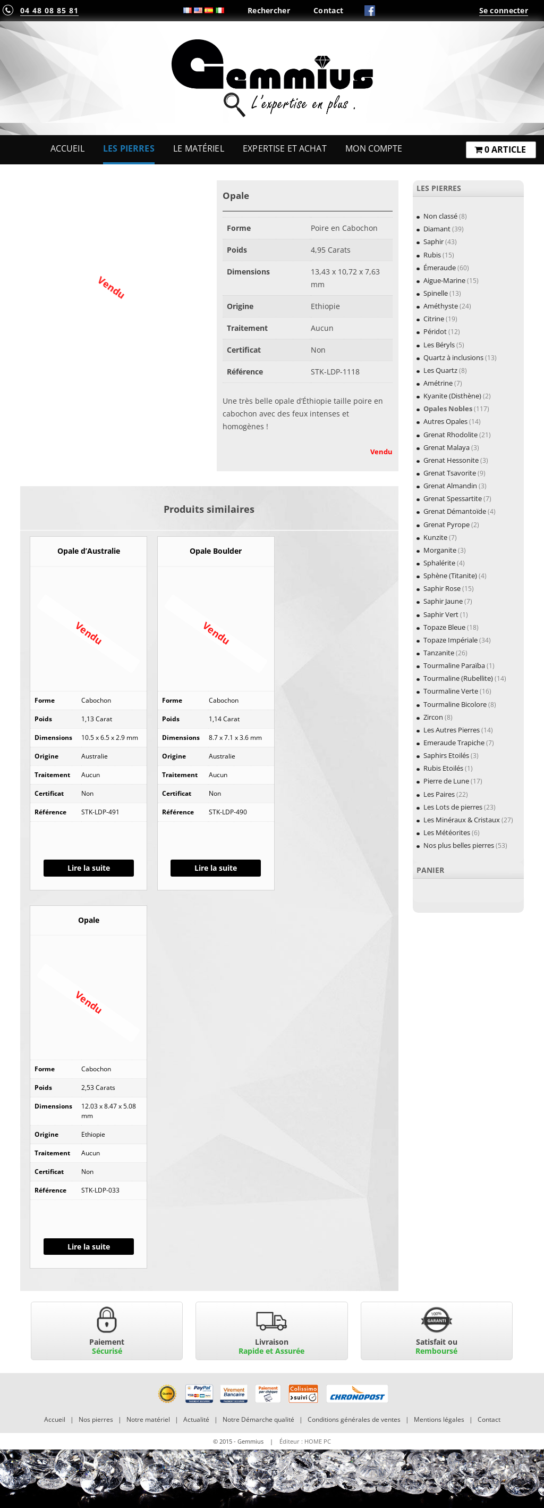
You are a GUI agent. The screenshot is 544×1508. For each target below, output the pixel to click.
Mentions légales (439, 1419)
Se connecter (503, 10)
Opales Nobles (447, 408)
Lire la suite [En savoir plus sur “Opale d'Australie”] (88, 868)
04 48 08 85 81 (49, 10)
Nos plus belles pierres (458, 845)
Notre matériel (148, 1419)
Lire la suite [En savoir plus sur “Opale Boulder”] (215, 868)
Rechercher (269, 10)
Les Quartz (440, 370)
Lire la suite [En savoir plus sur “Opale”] (88, 1247)
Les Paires (439, 794)
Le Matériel (198, 148)
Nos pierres (96, 1419)
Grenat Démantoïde (454, 511)
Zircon (433, 717)
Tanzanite (438, 652)
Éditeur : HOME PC (305, 1441)
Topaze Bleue (444, 627)
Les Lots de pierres (452, 807)
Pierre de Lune (446, 781)
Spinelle (435, 293)
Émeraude (439, 267)
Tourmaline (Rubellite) (458, 678)
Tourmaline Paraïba (454, 665)
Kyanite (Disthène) (452, 396)
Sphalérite (439, 563)
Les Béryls (439, 344)
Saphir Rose (442, 588)
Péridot (435, 331)
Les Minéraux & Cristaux (461, 819)
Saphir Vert (440, 614)
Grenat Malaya (446, 447)
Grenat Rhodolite (450, 434)
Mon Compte (373, 148)
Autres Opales (445, 421)
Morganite (439, 550)
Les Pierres (129, 148)
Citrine (433, 318)
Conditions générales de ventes (354, 1419)
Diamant (436, 229)
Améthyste (440, 306)
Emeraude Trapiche (453, 742)
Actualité (196, 1419)
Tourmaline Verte (450, 691)
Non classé (440, 216)
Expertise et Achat (285, 148)
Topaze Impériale (450, 640)
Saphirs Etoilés (446, 755)
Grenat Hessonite (451, 460)
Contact (328, 10)
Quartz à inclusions (453, 357)
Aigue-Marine (444, 280)
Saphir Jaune (443, 601)
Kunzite (435, 537)
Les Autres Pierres (451, 730)
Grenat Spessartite (452, 498)
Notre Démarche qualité (258, 1419)
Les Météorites (446, 832)
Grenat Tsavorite (449, 473)
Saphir (433, 241)
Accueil (67, 148)
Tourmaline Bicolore (455, 704)
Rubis (432, 255)
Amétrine (438, 383)
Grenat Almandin (450, 485)
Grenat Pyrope (446, 524)
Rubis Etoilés (443, 768)
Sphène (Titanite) (450, 575)
